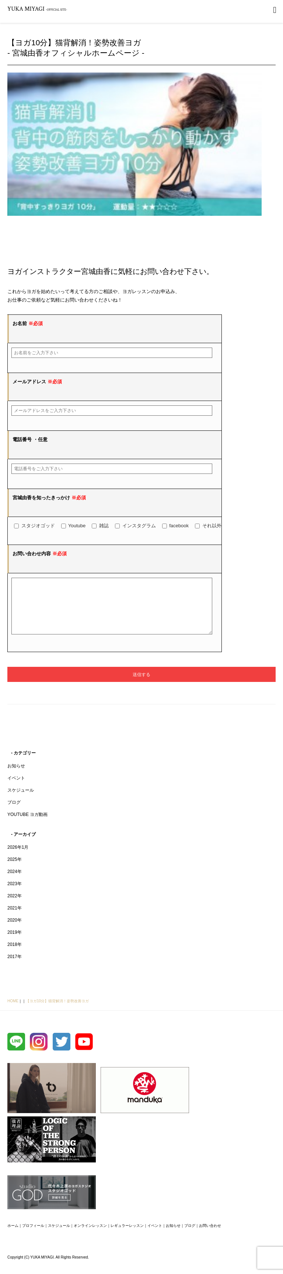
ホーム (12, 1237)
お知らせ (16, 776)
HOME (12, 1012)
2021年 (14, 919)
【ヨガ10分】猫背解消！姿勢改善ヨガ (57, 1012)
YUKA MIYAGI (37, 9)
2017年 (14, 967)
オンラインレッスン (90, 1237)
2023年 (14, 894)
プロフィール (33, 1237)
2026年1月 (17, 858)
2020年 (14, 931)
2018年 (14, 955)
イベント (16, 789)
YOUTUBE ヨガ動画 (27, 825)
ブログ (14, 813)
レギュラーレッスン (127, 1237)
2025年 (14, 870)
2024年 (14, 882)
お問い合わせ (210, 1237)
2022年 (14, 906)
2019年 (14, 943)
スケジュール (20, 801)
